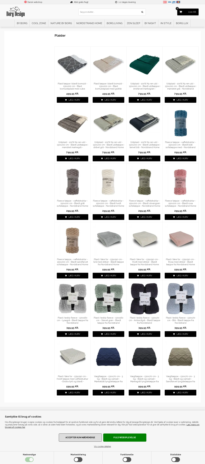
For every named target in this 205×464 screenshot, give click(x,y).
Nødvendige (29, 455)
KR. (186, 11)
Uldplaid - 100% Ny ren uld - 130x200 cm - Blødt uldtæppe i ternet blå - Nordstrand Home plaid (144, 145)
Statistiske (175, 455)
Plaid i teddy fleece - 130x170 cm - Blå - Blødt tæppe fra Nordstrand (180, 320)
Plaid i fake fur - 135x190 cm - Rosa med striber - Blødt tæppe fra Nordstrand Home (180, 262)
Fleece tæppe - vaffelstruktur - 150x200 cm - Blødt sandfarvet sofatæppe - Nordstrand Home (72, 262)
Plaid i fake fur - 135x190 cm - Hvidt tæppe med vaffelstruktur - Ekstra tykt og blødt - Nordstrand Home (72, 379)
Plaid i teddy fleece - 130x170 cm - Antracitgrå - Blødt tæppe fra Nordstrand (144, 320)
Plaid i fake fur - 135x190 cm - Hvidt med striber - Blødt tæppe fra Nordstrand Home (144, 262)
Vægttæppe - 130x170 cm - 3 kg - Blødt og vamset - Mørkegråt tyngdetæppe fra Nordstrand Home (144, 379)
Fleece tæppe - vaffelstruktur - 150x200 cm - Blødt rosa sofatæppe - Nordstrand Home (180, 203)
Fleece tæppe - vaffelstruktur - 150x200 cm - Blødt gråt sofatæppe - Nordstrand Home (72, 203)
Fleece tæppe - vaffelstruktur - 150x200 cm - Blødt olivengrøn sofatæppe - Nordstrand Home (144, 203)
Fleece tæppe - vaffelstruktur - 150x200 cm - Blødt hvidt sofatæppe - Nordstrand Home (108, 203)
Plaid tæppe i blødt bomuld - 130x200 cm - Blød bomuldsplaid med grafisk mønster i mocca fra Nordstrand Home (108, 86)
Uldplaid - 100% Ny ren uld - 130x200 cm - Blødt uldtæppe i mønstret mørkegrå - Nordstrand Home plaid (72, 145)
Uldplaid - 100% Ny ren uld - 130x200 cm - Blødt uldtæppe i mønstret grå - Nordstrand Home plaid (180, 86)
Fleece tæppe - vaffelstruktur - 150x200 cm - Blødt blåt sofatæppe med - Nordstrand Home (180, 145)
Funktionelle (127, 455)
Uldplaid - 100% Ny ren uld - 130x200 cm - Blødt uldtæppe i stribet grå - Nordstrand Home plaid (108, 145)
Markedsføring (78, 455)
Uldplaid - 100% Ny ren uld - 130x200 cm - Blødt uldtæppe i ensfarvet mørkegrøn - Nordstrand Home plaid (144, 86)
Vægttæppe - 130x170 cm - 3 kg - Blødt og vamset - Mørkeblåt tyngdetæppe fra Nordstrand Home (108, 379)
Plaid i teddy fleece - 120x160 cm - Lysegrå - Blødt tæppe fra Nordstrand (72, 320)
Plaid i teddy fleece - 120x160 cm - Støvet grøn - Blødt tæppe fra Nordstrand (108, 320)
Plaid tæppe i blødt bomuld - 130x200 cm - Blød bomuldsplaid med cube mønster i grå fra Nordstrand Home (72, 86)
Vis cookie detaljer (102, 446)
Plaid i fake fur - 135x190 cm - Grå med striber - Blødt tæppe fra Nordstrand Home (108, 262)
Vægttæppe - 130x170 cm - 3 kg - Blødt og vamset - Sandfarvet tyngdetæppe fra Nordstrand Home (180, 379)
